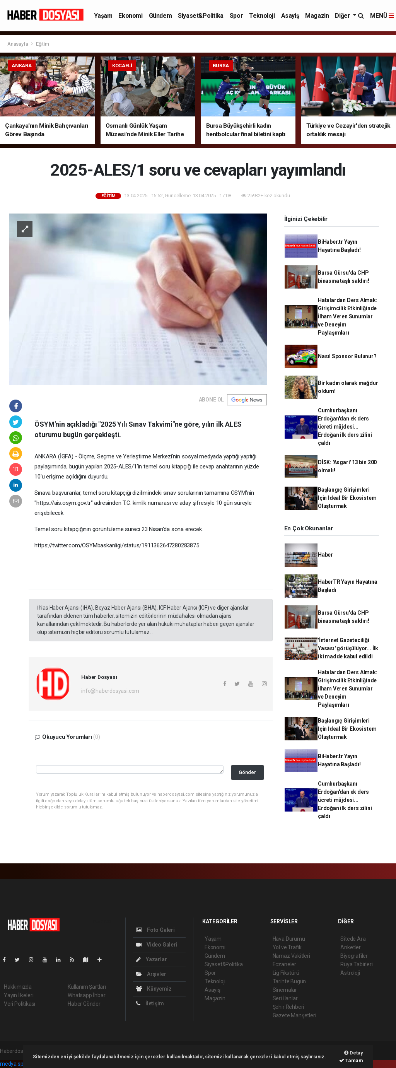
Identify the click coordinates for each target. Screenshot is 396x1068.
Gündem (160, 15)
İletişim (150, 1003)
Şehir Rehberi (288, 1007)
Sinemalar (285, 990)
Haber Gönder (84, 1004)
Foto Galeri (155, 930)
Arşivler (151, 974)
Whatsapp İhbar (86, 995)
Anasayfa (18, 44)
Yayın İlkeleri (18, 995)
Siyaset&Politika (201, 15)
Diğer (343, 15)
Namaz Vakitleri (291, 956)
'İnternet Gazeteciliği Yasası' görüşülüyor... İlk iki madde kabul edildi (348, 648)
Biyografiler (354, 956)
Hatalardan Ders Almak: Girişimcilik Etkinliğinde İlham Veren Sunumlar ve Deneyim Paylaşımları (347, 316)
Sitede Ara (352, 939)
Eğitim (42, 44)
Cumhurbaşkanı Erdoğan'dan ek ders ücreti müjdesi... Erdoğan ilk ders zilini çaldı (345, 426)
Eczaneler (284, 964)
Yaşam (103, 15)
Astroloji (350, 973)
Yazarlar (151, 959)
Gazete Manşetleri (294, 1015)
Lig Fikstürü (286, 973)
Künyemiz (153, 989)
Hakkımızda (18, 987)
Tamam (351, 1060)
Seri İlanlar (285, 998)
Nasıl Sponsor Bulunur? (347, 356)
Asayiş (290, 15)
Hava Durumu (289, 939)
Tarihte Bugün (289, 981)
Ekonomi (130, 15)
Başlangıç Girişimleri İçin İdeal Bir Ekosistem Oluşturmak (347, 498)
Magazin (317, 15)
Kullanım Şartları (87, 987)
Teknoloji (262, 15)
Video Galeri (156, 945)
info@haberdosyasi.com (110, 691)
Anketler (350, 947)
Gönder (247, 772)
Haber (325, 555)
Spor (236, 15)
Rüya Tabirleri (356, 964)
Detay (353, 1053)
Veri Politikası (19, 1004)
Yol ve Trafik (287, 947)
